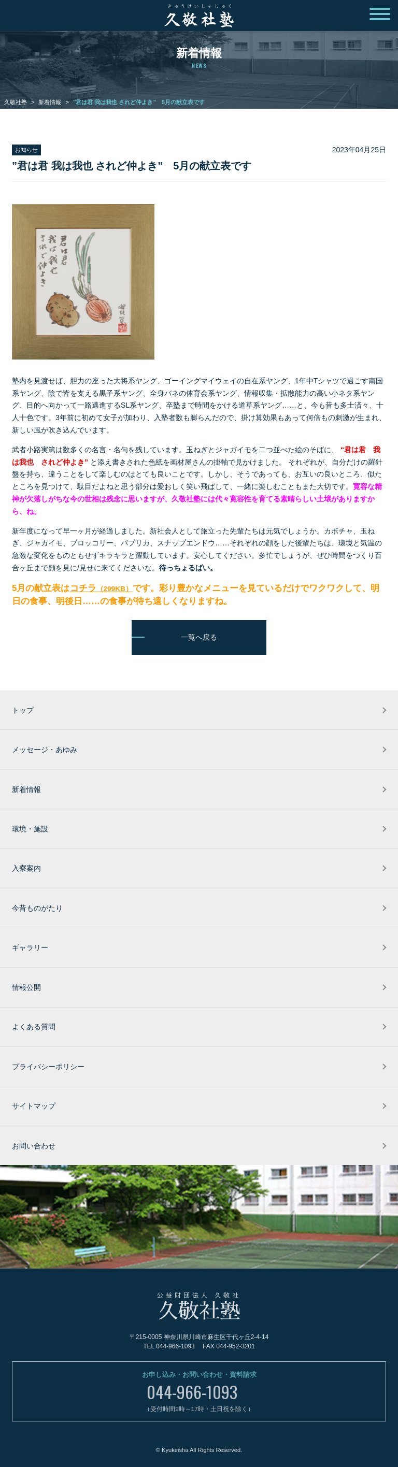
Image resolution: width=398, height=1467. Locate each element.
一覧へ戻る (199, 637)
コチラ (101, 588)
